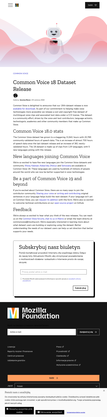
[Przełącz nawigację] (10, 5)
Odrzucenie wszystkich (51, 412)
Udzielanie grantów (16, 360)
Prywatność (61, 351)
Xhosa (27, 165)
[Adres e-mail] (53, 271)
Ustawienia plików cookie (76, 413)
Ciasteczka (61, 356)
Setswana (66, 165)
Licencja (11, 347)
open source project (64, 203)
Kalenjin (35, 165)
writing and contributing (69, 193)
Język (10, 386)
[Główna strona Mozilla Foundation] (17, 5)
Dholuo (53, 165)
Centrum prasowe (15, 356)
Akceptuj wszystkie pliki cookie (20, 411)
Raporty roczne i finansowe (20, 351)
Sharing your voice (45, 193)
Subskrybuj (80, 288)
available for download (24, 108)
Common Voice (20, 73)
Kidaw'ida (44, 165)
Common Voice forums (33, 218)
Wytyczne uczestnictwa (67, 365)
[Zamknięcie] (104, 391)
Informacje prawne (65, 360)
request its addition (48, 199)
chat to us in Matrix (54, 218)
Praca (58, 347)
